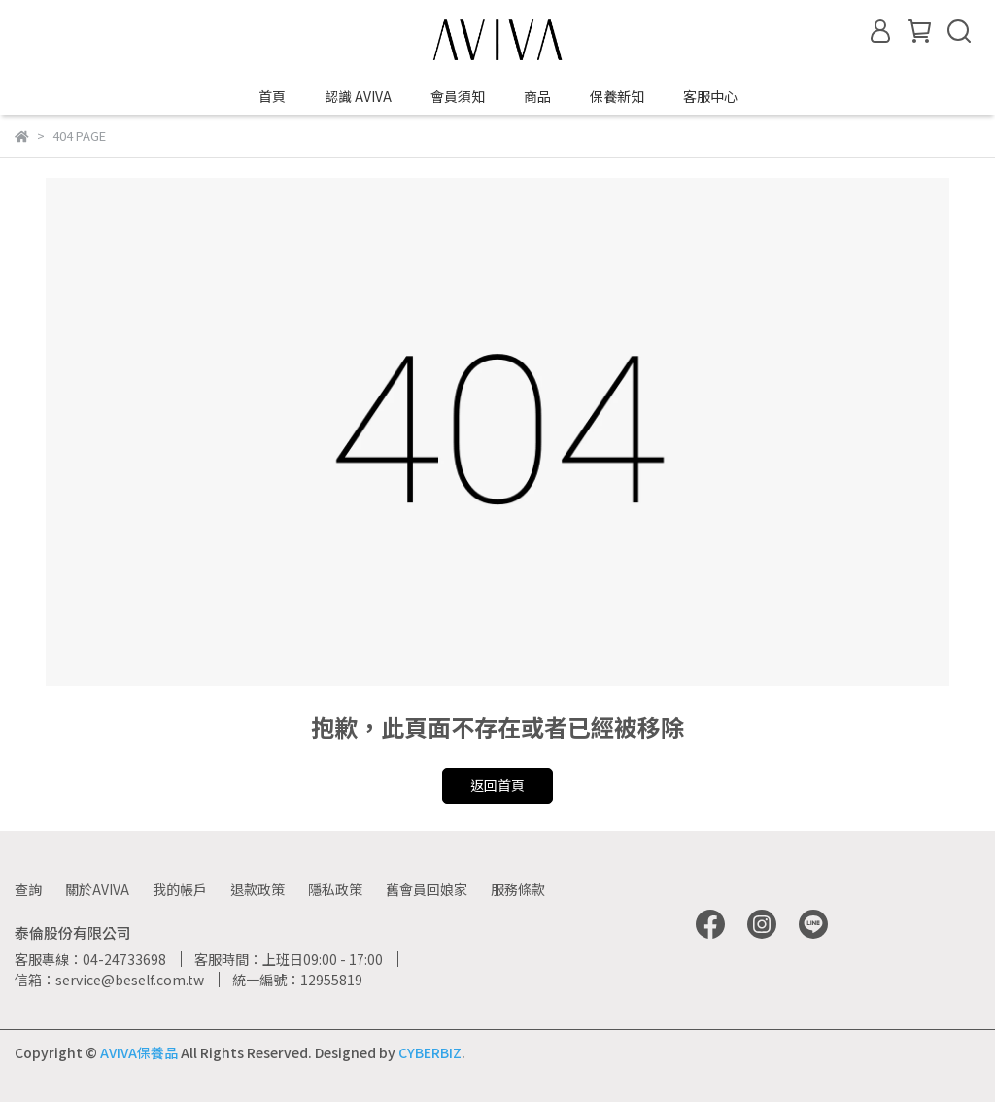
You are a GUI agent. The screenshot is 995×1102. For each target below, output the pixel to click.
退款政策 (257, 889)
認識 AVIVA (358, 96)
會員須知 (457, 96)
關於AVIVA (97, 889)
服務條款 (518, 889)
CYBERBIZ (430, 1052)
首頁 (272, 96)
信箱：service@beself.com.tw (109, 979)
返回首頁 (497, 785)
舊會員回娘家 (426, 889)
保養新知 (617, 96)
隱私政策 (335, 889)
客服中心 (710, 96)
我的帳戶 (180, 889)
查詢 (28, 889)
